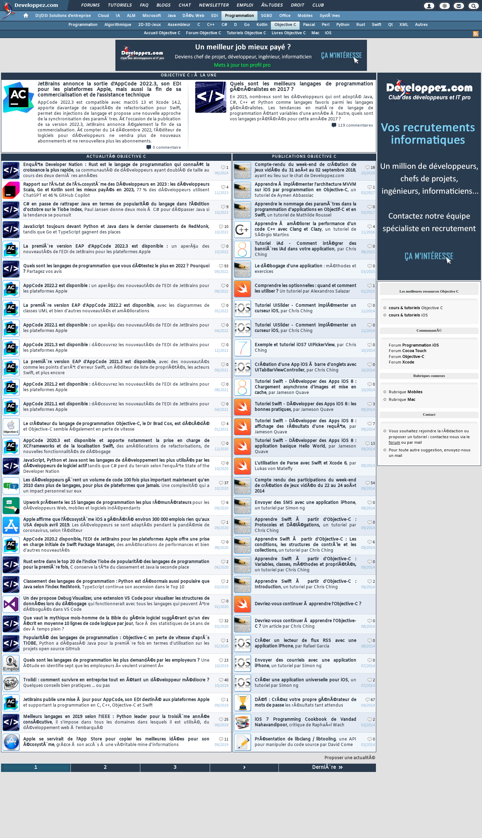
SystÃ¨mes (330, 15)
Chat (184, 5)
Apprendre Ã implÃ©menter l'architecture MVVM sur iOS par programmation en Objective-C (305, 190)
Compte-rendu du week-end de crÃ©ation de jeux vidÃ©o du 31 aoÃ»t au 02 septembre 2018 (305, 170)
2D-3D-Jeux (149, 24)
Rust (360, 24)
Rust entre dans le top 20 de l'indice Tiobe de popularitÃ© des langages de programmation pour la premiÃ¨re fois (116, 564)
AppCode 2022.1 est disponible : (116, 328)
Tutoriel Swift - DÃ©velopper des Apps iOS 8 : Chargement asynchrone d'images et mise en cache (305, 387)
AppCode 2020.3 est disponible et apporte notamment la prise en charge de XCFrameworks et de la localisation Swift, (116, 446)
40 (223, 680)
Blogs (163, 5)
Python (342, 24)
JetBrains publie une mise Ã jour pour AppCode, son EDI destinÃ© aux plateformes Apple (116, 702)
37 (223, 483)
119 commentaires (352, 125)
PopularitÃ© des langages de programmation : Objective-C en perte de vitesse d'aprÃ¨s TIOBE (116, 643)
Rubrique (406, 392)
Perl (325, 24)
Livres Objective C (289, 33)
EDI (214, 15)
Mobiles (305, 15)
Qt (390, 24)
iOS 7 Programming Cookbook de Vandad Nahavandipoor (305, 722)
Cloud (103, 15)
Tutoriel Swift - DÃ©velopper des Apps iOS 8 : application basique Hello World (305, 446)
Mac (315, 33)
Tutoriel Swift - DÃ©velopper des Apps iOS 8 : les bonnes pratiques (305, 407)
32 (223, 621)
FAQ (144, 5)
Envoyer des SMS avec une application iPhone (305, 505)
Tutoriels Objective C (246, 33)
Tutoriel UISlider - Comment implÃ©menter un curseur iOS (305, 308)
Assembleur (179, 24)
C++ (211, 24)
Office (285, 15)
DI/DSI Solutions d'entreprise (63, 15)
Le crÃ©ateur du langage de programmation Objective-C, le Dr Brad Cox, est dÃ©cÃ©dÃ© (116, 426)
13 (370, 444)
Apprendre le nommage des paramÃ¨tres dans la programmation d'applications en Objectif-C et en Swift (305, 210)
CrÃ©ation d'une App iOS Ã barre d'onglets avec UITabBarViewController (305, 367)
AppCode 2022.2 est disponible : (116, 288)
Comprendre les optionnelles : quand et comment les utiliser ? (305, 288)
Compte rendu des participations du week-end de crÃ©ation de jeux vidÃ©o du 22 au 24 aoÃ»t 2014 (305, 486)
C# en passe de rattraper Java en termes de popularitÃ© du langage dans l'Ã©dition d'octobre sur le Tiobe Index (116, 210)
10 (223, 227)
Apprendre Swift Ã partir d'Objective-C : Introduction (305, 584)
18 (370, 168)
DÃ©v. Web (193, 15)
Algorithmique (117, 24)
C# (224, 24)
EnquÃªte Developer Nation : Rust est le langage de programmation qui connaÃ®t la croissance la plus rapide (116, 170)
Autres (421, 24)
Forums (90, 5)
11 (223, 739)
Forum (414, 345)
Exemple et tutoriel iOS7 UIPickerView (305, 347)
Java (172, 15)
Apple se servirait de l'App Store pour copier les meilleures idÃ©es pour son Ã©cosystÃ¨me (116, 742)
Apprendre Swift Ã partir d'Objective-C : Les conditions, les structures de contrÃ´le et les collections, (305, 545)
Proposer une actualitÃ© (349, 758)
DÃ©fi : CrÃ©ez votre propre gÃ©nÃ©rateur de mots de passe (305, 702)
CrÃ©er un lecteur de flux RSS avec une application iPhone (305, 643)
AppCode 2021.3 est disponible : (116, 347)
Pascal (309, 24)
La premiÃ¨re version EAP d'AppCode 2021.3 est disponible (116, 367)
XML (403, 24)
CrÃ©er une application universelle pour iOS (305, 683)
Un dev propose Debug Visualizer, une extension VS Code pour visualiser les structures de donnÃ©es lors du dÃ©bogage (116, 604)
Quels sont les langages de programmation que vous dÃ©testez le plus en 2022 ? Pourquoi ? (116, 269)
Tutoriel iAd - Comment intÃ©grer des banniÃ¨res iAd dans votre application (305, 249)
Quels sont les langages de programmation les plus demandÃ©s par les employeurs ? (116, 663)
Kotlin (261, 24)
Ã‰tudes (272, 5)
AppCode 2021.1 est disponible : (116, 407)
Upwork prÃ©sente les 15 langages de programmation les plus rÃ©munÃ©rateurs (116, 505)
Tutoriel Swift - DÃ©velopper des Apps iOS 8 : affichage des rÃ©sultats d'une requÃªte (305, 426)
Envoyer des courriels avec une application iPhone (305, 663)
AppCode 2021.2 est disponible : (116, 387)
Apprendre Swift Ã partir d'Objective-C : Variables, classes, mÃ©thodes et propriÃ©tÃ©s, (305, 564)
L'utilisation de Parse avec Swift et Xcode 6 (305, 466)
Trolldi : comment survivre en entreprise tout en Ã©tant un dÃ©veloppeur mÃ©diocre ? (116, 683)
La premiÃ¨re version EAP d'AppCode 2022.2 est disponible (116, 308)
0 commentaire (164, 147)
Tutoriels (119, 5)
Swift (376, 24)
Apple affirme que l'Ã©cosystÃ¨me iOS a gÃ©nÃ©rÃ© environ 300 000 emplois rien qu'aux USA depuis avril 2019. (116, 525)
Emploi (245, 5)
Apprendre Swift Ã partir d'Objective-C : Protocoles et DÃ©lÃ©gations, (305, 525)
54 (370, 483)
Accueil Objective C (162, 33)
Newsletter (213, 5)
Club (318, 5)
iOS (328, 33)
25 (223, 720)
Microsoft (151, 15)
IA (118, 15)
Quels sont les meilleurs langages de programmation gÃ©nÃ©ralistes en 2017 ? (302, 102)
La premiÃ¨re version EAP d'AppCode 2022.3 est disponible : (116, 249)
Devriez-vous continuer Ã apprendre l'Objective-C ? (308, 604)
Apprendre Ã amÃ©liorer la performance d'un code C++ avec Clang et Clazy (305, 229)
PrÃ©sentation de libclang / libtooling (305, 742)
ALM (131, 15)
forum (394, 442)
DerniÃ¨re (327, 767)
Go (246, 24)
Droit (297, 5)
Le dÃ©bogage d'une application (305, 269)
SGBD (266, 15)
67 (370, 700)
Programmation (239, 15)
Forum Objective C (203, 33)
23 (223, 661)
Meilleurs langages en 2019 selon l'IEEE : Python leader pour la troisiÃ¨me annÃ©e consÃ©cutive (116, 722)
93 (223, 266)
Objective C (285, 24)
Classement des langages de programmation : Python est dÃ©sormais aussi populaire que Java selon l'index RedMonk (116, 584)
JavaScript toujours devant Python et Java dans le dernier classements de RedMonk (116, 229)
